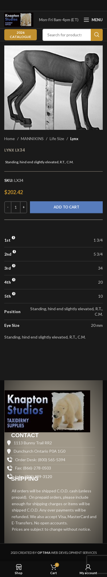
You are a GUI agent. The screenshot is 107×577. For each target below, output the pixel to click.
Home (9, 138)
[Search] (73, 35)
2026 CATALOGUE (20, 34)
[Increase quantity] (23, 207)
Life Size (57, 138)
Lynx (74, 138)
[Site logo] (18, 19)
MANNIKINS (32, 138)
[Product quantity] (15, 207)
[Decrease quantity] (7, 207)
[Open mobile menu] (93, 19)
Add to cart (66, 207)
